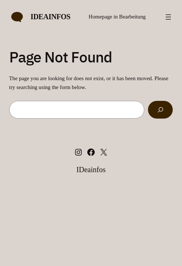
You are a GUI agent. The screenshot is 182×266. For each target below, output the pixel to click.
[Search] (160, 110)
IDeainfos (51, 17)
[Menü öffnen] (168, 17)
